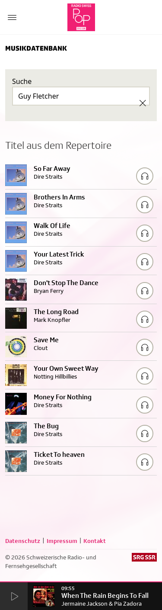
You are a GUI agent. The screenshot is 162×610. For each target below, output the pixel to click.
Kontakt (94, 541)
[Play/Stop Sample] (144, 176)
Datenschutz (22, 541)
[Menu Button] (12, 17)
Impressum (62, 541)
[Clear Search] (142, 103)
